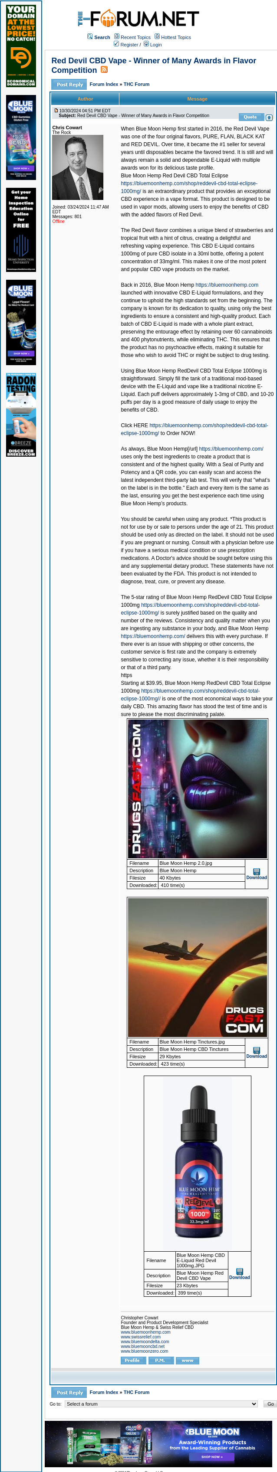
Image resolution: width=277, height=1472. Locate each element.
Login (153, 44)
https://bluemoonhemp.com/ (231, 449)
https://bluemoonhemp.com (227, 285)
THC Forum (137, 84)
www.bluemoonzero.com (144, 1351)
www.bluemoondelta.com (145, 1341)
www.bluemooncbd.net (143, 1346)
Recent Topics (136, 37)
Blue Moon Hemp (174, 285)
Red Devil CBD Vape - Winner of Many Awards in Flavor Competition (143, 115)
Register (126, 44)
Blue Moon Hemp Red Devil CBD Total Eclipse (174, 176)
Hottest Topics (176, 37)
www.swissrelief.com (141, 1337)
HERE (141, 425)
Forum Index (104, 84)
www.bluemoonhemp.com (146, 1332)
